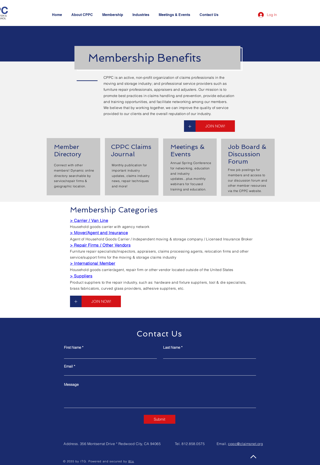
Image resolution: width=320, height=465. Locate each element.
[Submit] (159, 419)
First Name (72, 347)
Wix (131, 461)
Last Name (171, 347)
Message (71, 384)
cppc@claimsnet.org (245, 443)
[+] (190, 126)
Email (68, 366)
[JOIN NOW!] (215, 126)
